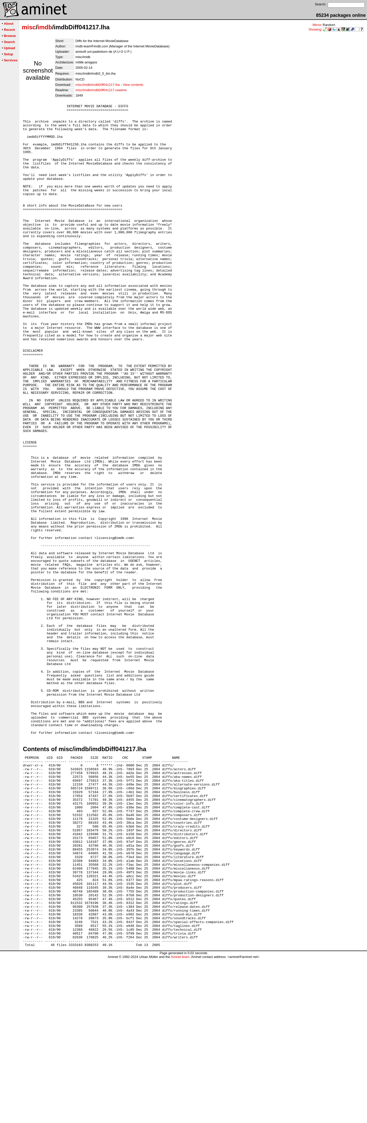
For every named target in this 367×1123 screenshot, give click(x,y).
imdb (44, 27)
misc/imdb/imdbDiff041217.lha (97, 85)
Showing (315, 29)
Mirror (316, 25)
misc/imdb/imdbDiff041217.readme (101, 90)
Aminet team (180, 1121)
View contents (133, 85)
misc (29, 27)
